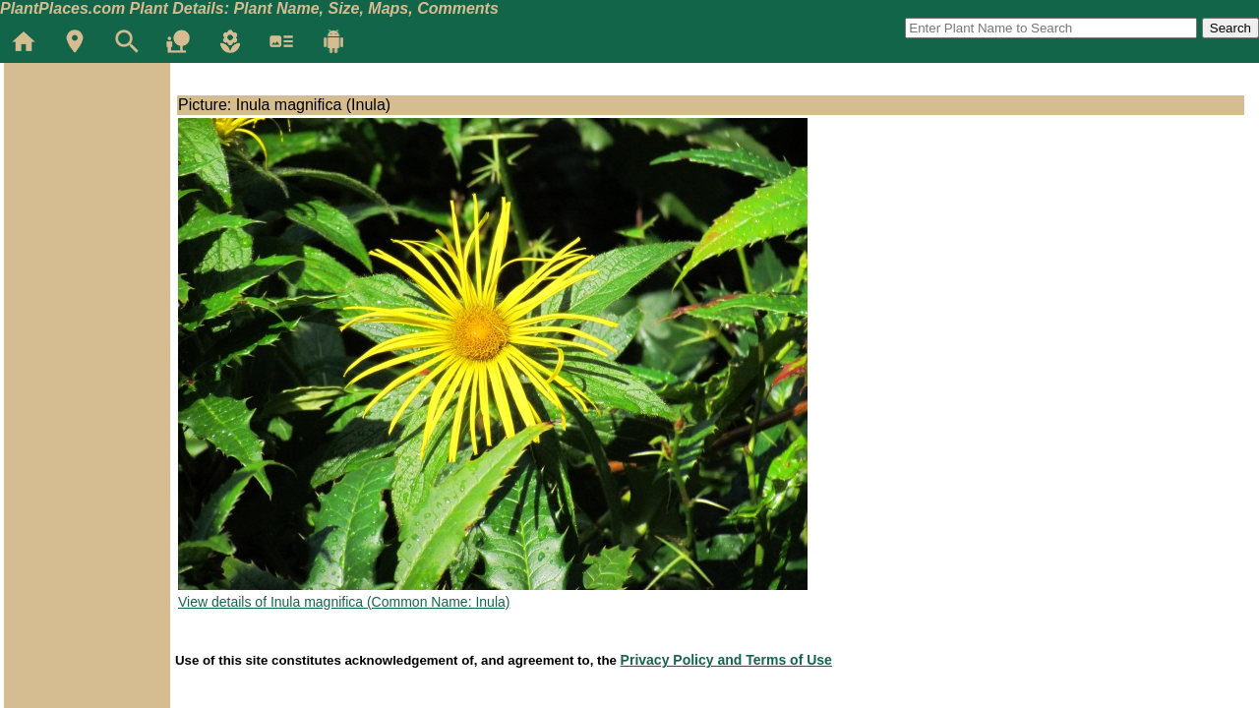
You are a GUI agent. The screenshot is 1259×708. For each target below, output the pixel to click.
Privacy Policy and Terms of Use (726, 660)
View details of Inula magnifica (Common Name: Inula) (344, 602)
